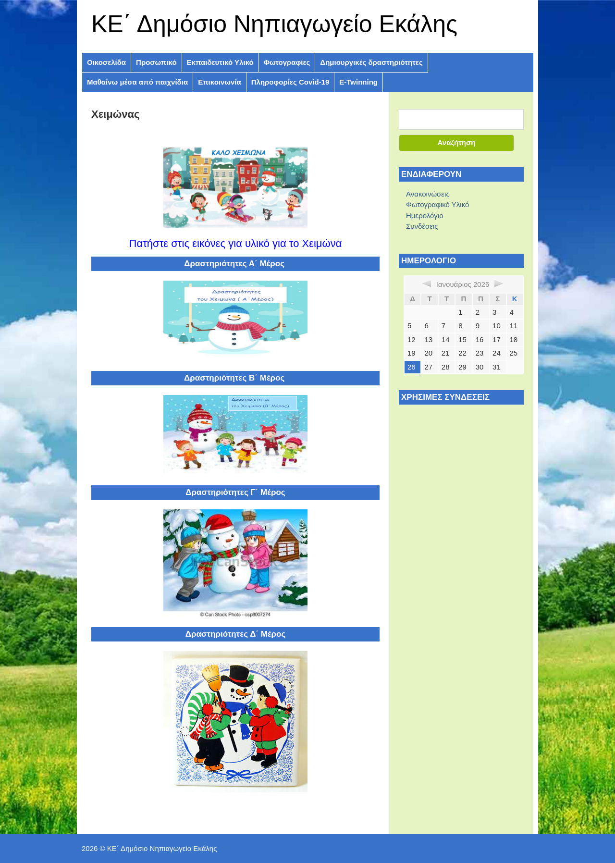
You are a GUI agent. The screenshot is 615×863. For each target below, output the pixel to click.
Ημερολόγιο (424, 215)
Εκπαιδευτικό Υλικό (220, 62)
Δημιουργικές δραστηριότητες (371, 62)
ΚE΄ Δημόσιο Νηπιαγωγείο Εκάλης (274, 24)
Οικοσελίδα (106, 62)
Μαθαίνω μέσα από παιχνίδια (137, 82)
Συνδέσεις (422, 226)
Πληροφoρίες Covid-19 (290, 82)
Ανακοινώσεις (428, 194)
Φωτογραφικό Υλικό (437, 204)
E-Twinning (358, 82)
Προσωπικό (156, 62)
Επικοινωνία (219, 82)
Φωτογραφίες (287, 62)
